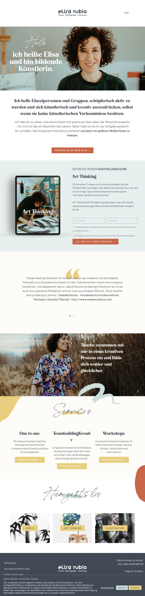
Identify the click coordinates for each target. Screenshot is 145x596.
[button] (72, 150)
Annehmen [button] (135, 587)
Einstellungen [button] (107, 587)
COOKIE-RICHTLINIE (14, 575)
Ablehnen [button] (122, 587)
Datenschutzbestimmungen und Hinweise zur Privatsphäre (107, 227)
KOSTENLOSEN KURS (112, 169)
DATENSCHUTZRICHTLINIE (17, 569)
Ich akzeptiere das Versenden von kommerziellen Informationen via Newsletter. (105, 236)
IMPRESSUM (10, 563)
